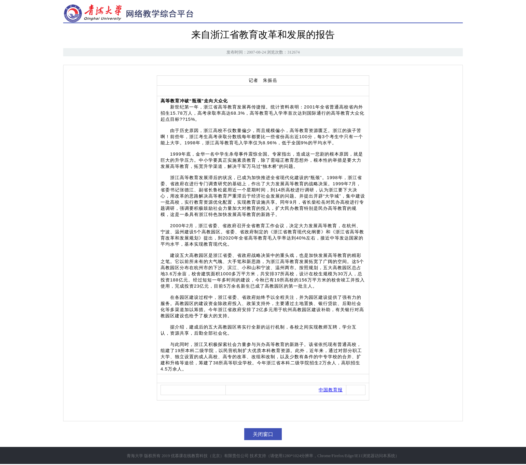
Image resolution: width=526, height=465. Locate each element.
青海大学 (135, 455)
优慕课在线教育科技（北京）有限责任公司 (210, 455)
